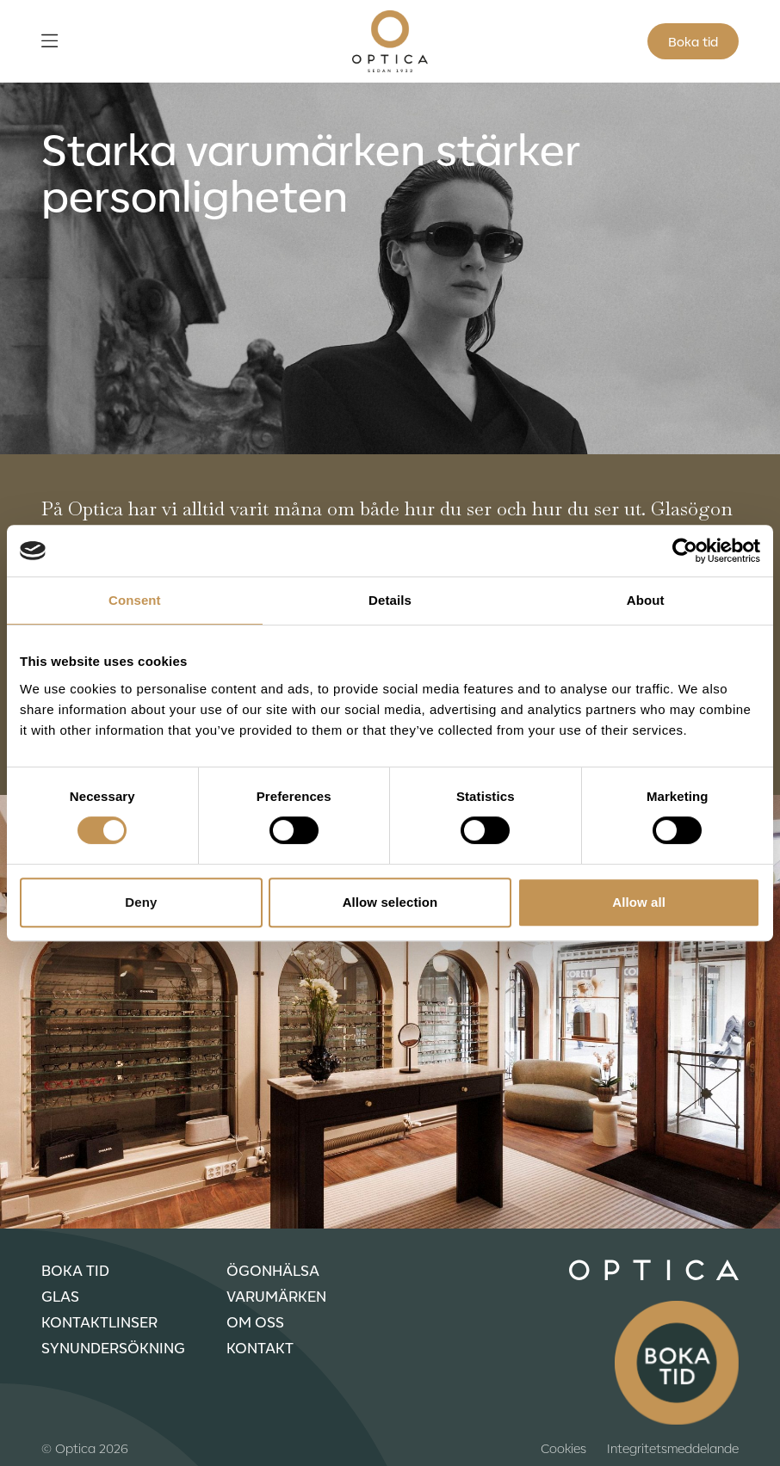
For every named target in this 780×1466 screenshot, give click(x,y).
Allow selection (390, 902)
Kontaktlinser (99, 1321)
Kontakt (260, 1347)
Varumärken (276, 1295)
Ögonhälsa (272, 1269)
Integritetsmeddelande (673, 1448)
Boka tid (693, 41)
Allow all (638, 902)
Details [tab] (390, 600)
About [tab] (646, 600)
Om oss (255, 1321)
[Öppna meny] (49, 41)
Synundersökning (113, 1347)
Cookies (563, 1448)
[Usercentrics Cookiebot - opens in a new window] (685, 551)
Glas (60, 1295)
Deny (141, 902)
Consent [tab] (134, 600)
